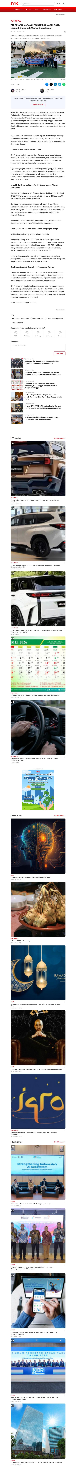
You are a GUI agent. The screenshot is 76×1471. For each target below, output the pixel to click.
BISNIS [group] (37, 10)
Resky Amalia (20, 90)
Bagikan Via (15, 84)
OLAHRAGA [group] (58, 10)
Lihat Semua (59, 438)
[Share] (64, 498)
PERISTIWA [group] (18, 10)
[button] (65, 9)
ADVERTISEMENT (38, 769)
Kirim (59, 354)
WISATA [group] (28, 10)
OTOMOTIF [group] (47, 10)
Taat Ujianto (49, 90)
